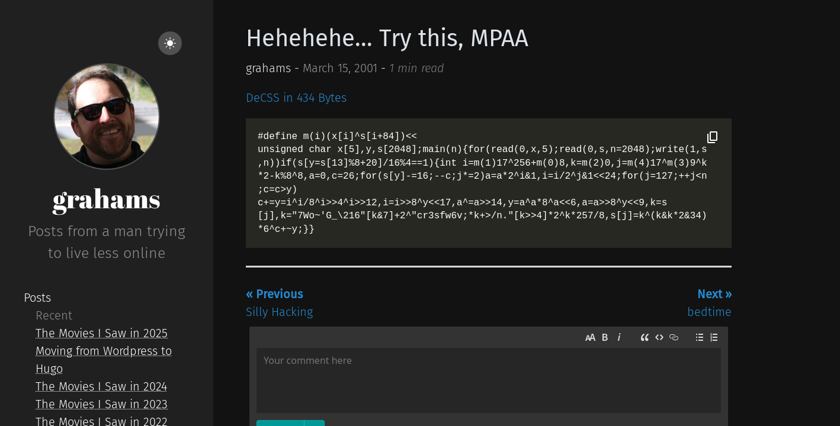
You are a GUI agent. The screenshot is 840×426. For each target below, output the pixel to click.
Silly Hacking (279, 303)
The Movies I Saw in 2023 (102, 404)
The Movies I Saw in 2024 (101, 386)
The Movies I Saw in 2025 (102, 333)
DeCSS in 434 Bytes (296, 98)
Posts (37, 298)
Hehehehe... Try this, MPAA (387, 38)
